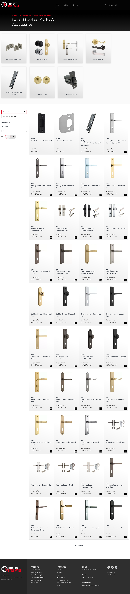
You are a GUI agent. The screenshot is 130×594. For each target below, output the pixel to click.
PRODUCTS (35, 567)
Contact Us (60, 570)
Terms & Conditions (87, 577)
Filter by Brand (14, 112)
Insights (75, 5)
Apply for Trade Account (89, 570)
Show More (79, 545)
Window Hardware (36, 572)
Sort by (14, 116)
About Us (59, 572)
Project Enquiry (61, 577)
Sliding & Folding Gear (37, 575)
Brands (65, 5)
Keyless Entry (34, 583)
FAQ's (58, 585)
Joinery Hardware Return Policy (91, 585)
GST (2, 136)
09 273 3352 (111, 572)
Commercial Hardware (37, 577)
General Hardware (36, 580)
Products (55, 5)
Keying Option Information (64, 583)
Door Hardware (35, 570)
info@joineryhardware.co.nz (115, 575)
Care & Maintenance (62, 580)
